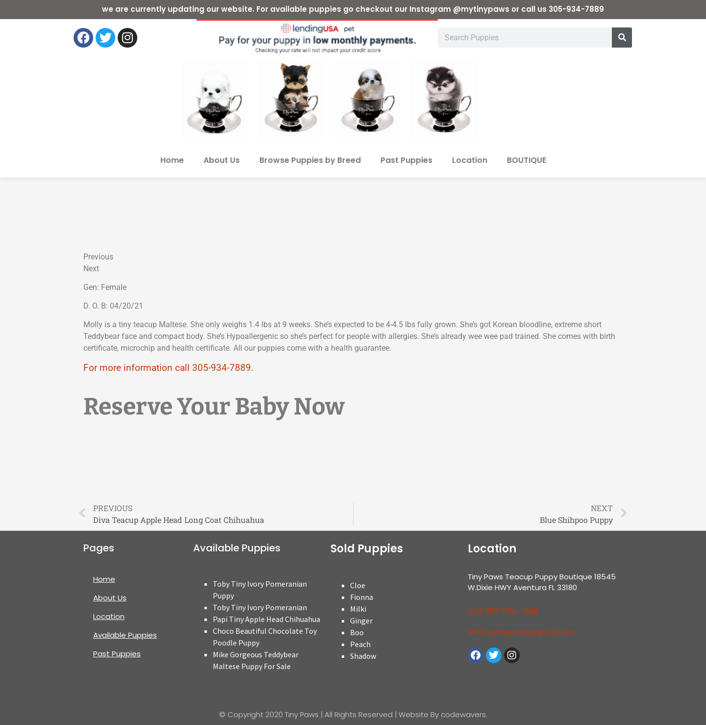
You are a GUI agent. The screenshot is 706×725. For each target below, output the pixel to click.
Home (172, 160)
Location (469, 160)
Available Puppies (125, 635)
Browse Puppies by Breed (310, 160)
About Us (221, 160)
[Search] (622, 37)
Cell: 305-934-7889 (503, 611)
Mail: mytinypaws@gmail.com (521, 631)
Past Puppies (406, 160)
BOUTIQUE (526, 160)
